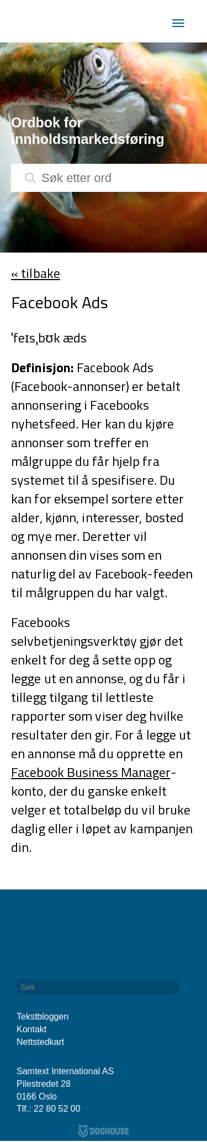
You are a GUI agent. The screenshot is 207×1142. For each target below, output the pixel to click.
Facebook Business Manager (91, 772)
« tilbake (35, 273)
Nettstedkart (40, 1042)
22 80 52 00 (57, 1108)
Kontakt (31, 1029)
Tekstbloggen (42, 1016)
